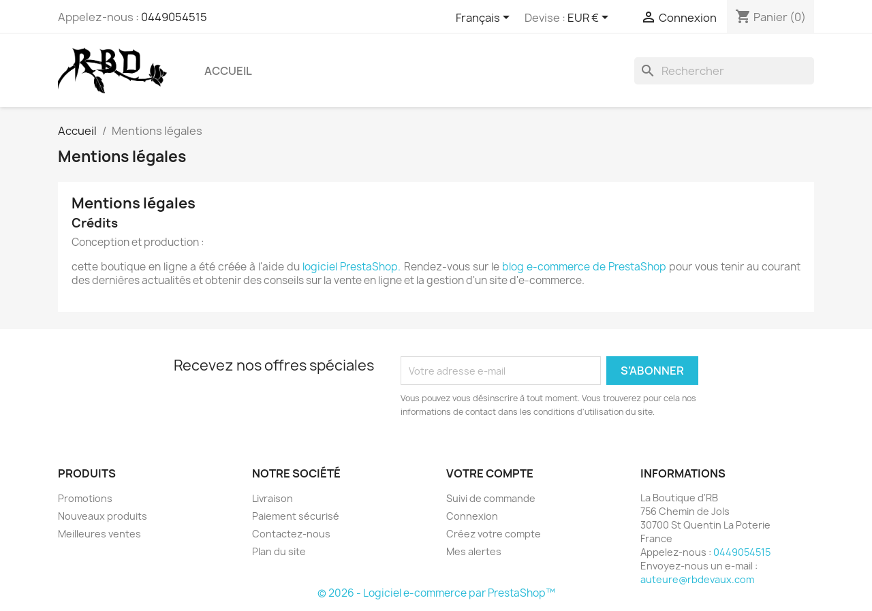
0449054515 (174, 17)
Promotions (85, 498)
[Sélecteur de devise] (590, 18)
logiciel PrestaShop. (352, 267)
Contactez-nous (291, 533)
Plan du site (279, 551)
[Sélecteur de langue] (485, 18)
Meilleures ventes (99, 533)
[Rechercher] (724, 70)
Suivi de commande (490, 498)
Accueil (228, 70)
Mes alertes (473, 551)
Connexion (472, 516)
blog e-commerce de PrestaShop (584, 267)
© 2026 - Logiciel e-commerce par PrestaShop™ (436, 593)
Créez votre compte (493, 533)
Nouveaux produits (102, 516)
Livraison (272, 498)
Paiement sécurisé (295, 516)
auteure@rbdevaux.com (697, 579)
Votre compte (489, 473)
